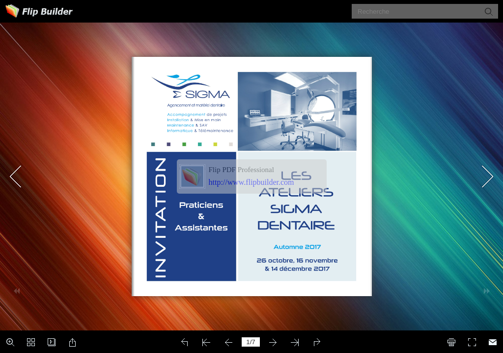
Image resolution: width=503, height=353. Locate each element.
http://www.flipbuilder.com (251, 182)
